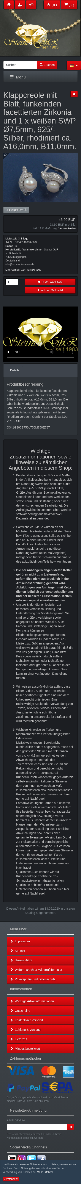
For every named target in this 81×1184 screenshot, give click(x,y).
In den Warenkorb (50, 281)
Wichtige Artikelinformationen (32, 1001)
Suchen (47, 65)
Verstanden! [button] (11, 1179)
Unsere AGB (21, 960)
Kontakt (17, 951)
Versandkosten (67, 228)
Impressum (20, 941)
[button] (74, 65)
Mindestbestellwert (25, 1048)
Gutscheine (20, 1010)
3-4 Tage (23, 238)
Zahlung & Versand (25, 1029)
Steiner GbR (34, 270)
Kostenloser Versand (26, 1020)
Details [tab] (14, 370)
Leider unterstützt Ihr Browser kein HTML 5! (40, 334)
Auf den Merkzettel (50, 290)
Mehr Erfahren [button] (45, 1172)
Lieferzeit (18, 1039)
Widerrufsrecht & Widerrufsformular (36, 969)
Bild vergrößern (16, 209)
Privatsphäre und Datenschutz (32, 979)
